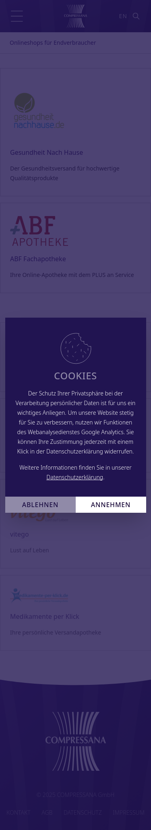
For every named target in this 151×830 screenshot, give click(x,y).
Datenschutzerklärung (74, 477)
